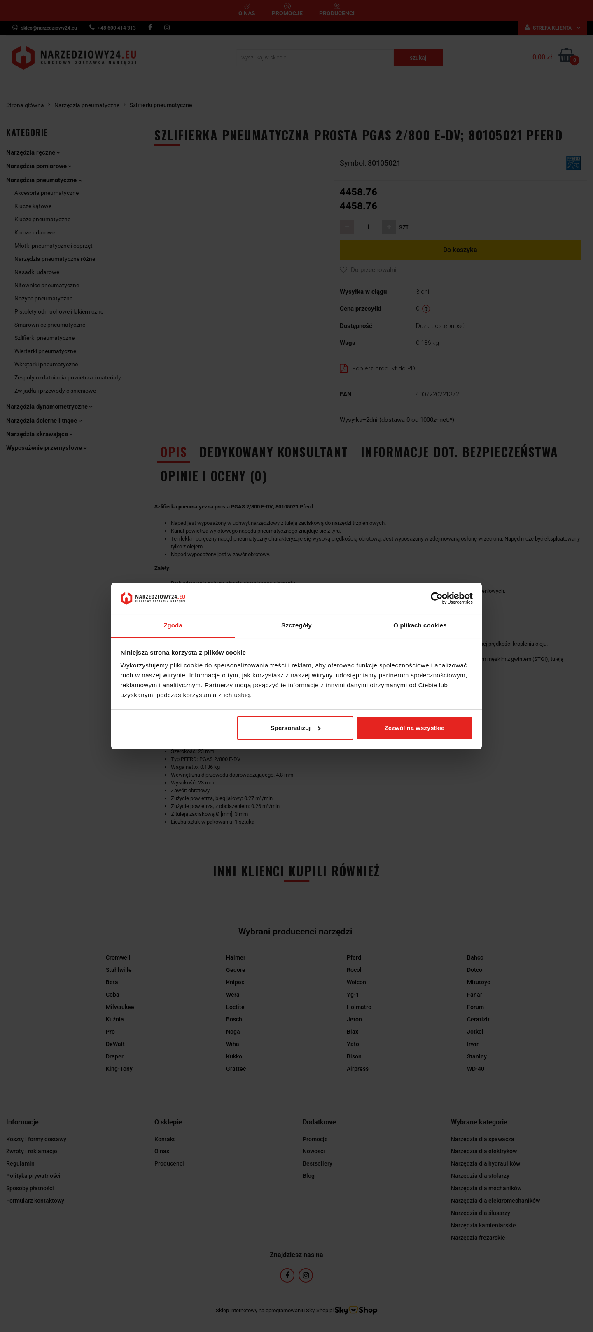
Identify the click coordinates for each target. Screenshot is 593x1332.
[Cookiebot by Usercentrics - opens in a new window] (437, 598)
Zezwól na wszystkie (414, 727)
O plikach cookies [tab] (419, 625)
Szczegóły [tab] (296, 625)
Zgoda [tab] (172, 625)
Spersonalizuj (296, 727)
